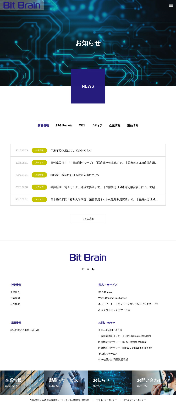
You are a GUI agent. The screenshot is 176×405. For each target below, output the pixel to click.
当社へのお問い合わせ (110, 330)
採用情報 (15, 322)
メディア (39, 163)
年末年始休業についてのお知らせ (71, 151)
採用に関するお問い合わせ (24, 330)
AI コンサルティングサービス (114, 309)
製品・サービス (108, 284)
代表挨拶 (15, 298)
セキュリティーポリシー (134, 400)
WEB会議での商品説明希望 (113, 359)
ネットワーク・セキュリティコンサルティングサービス (128, 304)
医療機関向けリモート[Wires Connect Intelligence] (125, 347)
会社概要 (15, 304)
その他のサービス (108, 353)
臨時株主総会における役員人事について (75, 175)
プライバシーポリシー (106, 400)
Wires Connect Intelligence (112, 298)
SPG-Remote (105, 292)
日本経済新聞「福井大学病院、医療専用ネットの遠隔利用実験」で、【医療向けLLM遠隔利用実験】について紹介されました (105, 200)
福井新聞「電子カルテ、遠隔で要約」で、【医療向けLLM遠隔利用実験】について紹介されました (105, 187)
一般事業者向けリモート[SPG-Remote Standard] (124, 336)
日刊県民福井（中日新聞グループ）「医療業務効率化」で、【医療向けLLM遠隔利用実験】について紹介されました (105, 163)
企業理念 (15, 292)
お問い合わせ (106, 322)
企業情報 (39, 151)
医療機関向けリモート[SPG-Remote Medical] (122, 341)
